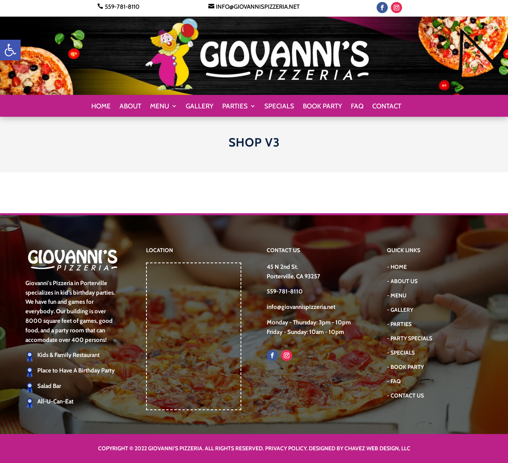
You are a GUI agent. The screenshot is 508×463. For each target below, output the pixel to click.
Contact (386, 106)
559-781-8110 (122, 6)
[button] (10, 50)
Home (101, 106)
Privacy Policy (285, 448)
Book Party (322, 106)
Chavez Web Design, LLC (377, 448)
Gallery (200, 106)
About (130, 106)
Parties (235, 106)
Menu (159, 106)
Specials (279, 106)
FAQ (357, 106)
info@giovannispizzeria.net (258, 6)
